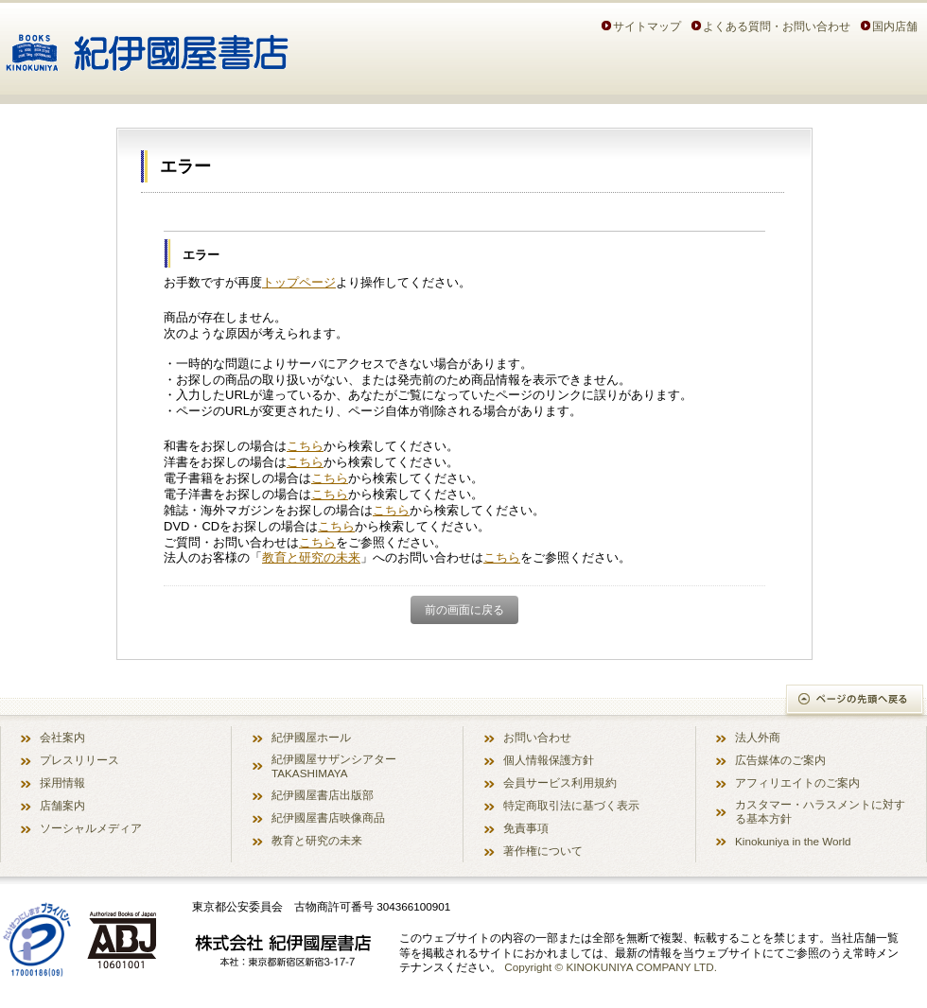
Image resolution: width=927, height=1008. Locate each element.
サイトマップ (647, 26)
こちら (305, 446)
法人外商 (757, 737)
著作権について (543, 850)
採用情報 (62, 782)
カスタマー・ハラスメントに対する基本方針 (820, 811)
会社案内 (62, 737)
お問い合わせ (537, 737)
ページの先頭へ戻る (855, 701)
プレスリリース (79, 760)
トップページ (299, 282)
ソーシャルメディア (91, 828)
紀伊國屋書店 (147, 45)
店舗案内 (62, 805)
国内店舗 (895, 26)
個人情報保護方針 (548, 760)
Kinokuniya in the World (793, 841)
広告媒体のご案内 (780, 760)
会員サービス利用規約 (560, 782)
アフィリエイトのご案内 (797, 782)
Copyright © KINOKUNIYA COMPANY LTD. (610, 967)
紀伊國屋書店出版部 (322, 795)
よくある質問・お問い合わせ (776, 26)
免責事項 (526, 828)
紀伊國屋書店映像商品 (328, 817)
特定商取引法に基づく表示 (571, 805)
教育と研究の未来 (311, 557)
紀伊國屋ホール (311, 737)
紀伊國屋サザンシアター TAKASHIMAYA (333, 766)
